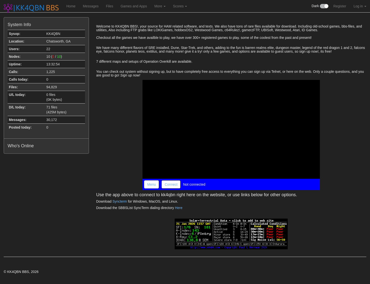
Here (178, 208)
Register (339, 6)
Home (70, 6)
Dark (320, 6)
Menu (151, 184)
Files (109, 6)
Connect (171, 184)
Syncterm (120, 201)
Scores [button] (180, 6)
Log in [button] (360, 6)
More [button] (160, 6)
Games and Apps (134, 6)
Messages (91, 6)
